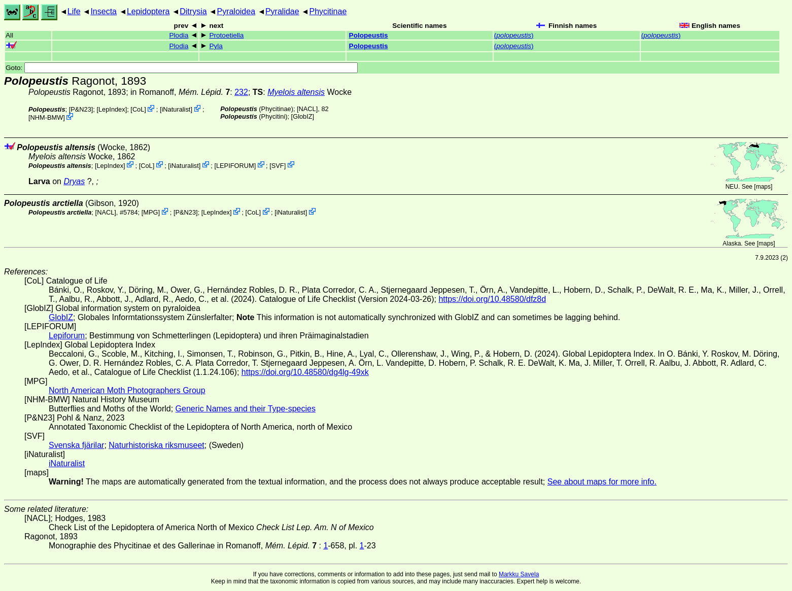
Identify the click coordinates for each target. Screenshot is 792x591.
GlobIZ (302, 116)
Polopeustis (368, 35)
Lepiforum (67, 335)
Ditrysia (193, 11)
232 (241, 92)
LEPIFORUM (235, 165)
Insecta (103, 11)
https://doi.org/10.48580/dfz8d (492, 299)
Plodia (179, 35)
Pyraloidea (236, 11)
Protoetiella (226, 35)
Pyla (215, 46)
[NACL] (307, 109)
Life (74, 11)
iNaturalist (176, 109)
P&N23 (81, 109)
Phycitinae (328, 11)
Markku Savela (519, 574)
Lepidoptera (148, 11)
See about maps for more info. (602, 481)
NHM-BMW (46, 117)
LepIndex (111, 109)
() (514, 35)
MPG (150, 212)
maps (763, 186)
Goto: (182, 68)
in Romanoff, (180, 92)
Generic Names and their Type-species (246, 408)
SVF (277, 165)
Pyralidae (282, 11)
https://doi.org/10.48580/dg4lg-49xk (305, 372)
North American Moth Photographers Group (127, 390)
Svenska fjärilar (76, 445)
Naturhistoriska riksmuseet (156, 445)
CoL (138, 109)
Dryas (74, 181)
